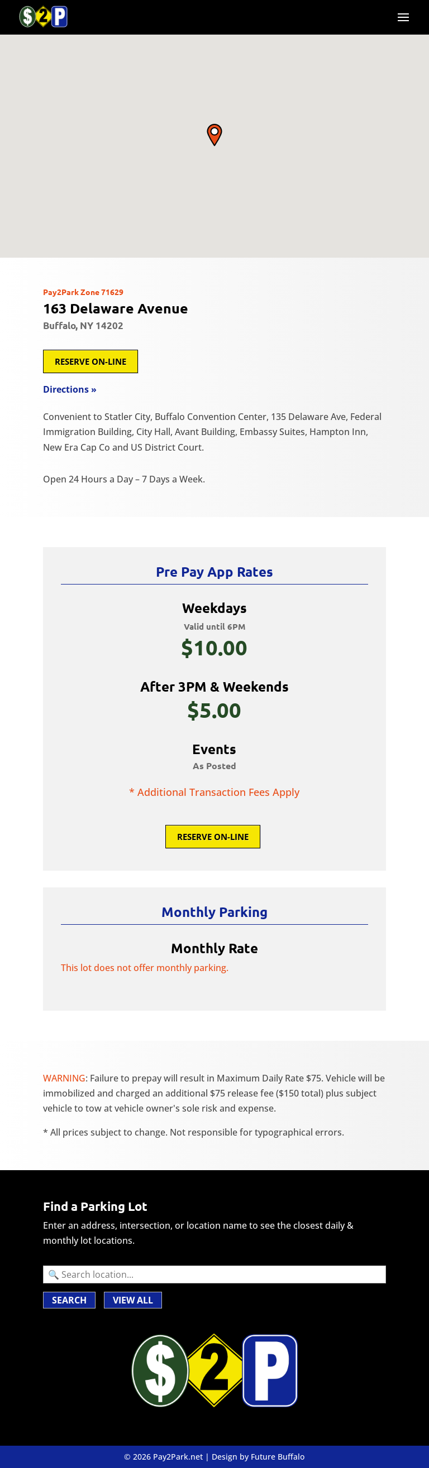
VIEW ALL (133, 1300)
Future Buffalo (277, 1456)
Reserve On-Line (90, 361)
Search (69, 1300)
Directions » (70, 389)
